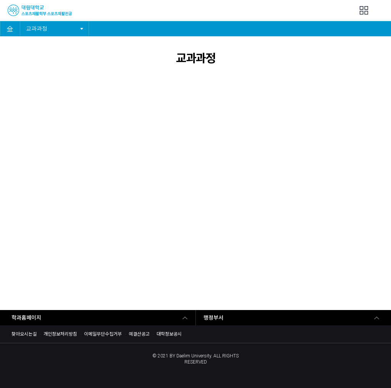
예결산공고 (139, 334)
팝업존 (364, 10)
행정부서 (213, 318)
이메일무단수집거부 (103, 334)
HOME (10, 28)
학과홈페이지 (26, 318)
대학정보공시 (169, 334)
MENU (380, 11)
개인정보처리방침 (60, 334)
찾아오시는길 (24, 334)
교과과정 (39, 26)
